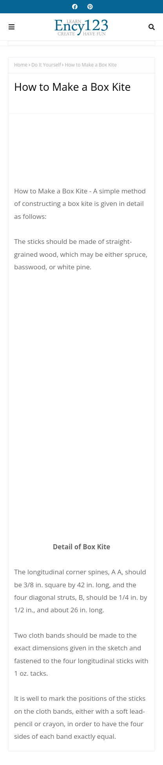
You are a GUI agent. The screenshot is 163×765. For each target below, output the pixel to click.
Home (20, 64)
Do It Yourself (46, 64)
